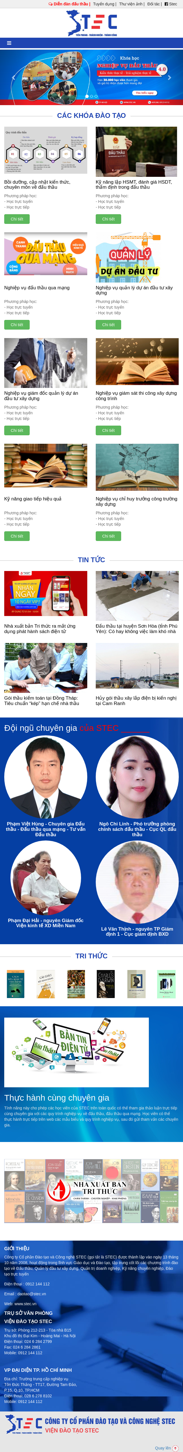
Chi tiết (17, 219)
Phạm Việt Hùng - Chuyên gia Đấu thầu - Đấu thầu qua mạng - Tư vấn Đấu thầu (46, 829)
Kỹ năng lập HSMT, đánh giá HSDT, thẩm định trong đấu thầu (134, 184)
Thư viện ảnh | (132, 4)
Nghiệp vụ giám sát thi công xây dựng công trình (136, 395)
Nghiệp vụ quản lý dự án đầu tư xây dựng (134, 290)
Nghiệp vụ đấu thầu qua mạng (37, 287)
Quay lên (167, 1448)
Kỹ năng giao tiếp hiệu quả (33, 499)
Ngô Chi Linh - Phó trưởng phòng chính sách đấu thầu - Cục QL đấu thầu (137, 829)
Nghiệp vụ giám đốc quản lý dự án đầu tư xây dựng (41, 395)
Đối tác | (154, 4)
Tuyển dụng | (104, 4)
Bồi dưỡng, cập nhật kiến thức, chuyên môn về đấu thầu (37, 184)
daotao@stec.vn (32, 1294)
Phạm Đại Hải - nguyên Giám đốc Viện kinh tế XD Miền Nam (46, 923)
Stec (171, 4)
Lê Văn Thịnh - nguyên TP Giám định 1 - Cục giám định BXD (137, 931)
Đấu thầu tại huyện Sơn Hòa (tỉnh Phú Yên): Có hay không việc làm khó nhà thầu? (136, 631)
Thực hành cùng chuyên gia (56, 1097)
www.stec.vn (25, 1304)
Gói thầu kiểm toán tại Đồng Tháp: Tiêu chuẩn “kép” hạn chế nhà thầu (41, 700)
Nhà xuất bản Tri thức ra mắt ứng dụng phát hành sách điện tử (39, 628)
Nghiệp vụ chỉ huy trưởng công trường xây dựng (136, 501)
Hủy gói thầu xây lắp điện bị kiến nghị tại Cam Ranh (136, 700)
